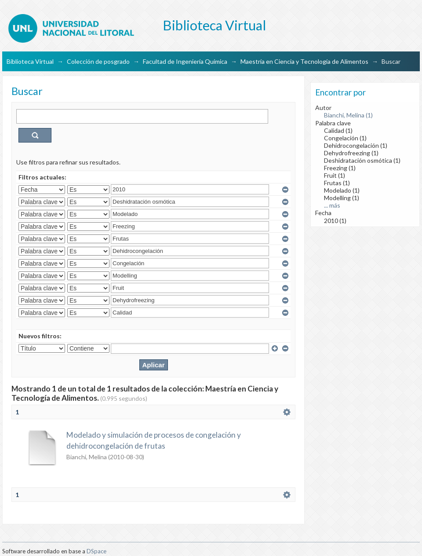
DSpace (96, 551)
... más (332, 205)
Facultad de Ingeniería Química (185, 61)
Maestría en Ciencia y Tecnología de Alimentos (304, 61)
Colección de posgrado (98, 61)
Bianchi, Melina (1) (348, 115)
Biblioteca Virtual (30, 61)
